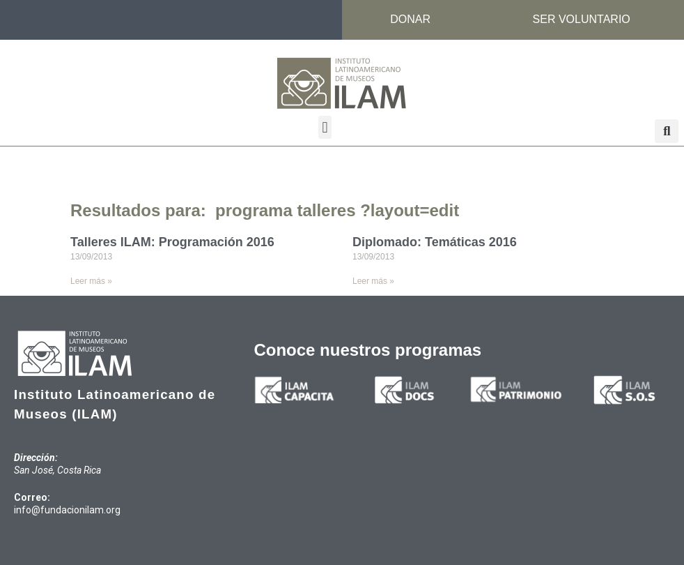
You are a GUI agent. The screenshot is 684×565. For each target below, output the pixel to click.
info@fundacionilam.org (67, 509)
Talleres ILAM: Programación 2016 (172, 242)
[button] (325, 127)
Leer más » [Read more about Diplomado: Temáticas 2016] (373, 281)
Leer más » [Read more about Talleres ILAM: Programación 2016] (91, 281)
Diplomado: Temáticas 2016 (434, 242)
